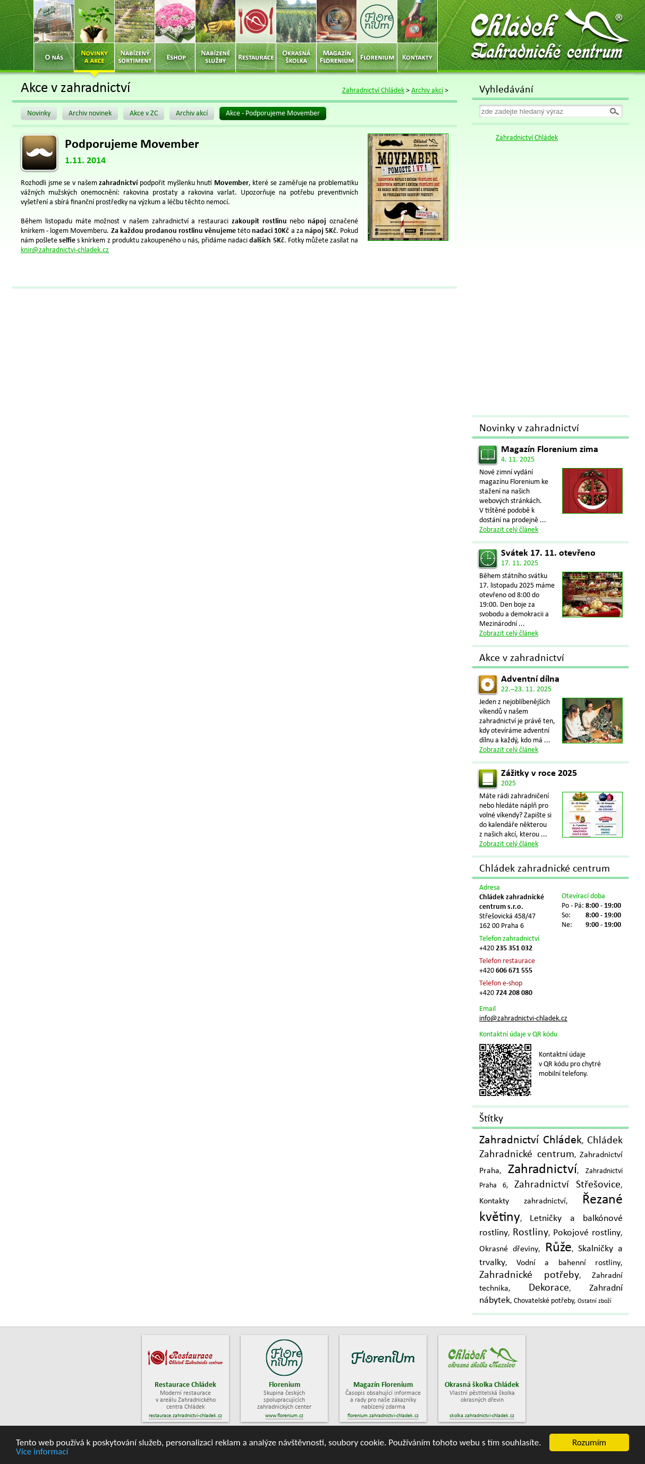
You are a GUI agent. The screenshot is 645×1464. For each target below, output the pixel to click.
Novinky (38, 114)
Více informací (42, 1452)
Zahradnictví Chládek (373, 91)
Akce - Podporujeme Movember (273, 114)
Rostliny (530, 1232)
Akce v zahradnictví (521, 658)
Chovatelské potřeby (544, 1301)
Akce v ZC (144, 114)
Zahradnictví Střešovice (567, 1184)
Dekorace (549, 1288)
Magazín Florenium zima (549, 450)
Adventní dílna (530, 679)
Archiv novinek (90, 114)
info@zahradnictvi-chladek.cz (523, 1019)
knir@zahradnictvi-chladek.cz (65, 250)
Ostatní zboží (595, 1301)
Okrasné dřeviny (508, 1249)
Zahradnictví (542, 1169)
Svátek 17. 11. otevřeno (548, 553)
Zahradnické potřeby (529, 1275)
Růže (558, 1248)
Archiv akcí (427, 91)
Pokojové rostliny (587, 1233)
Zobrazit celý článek (508, 530)
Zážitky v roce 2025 (539, 773)
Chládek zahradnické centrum (544, 869)
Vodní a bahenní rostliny (568, 1263)
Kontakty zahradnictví (522, 1201)
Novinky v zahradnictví (529, 428)
